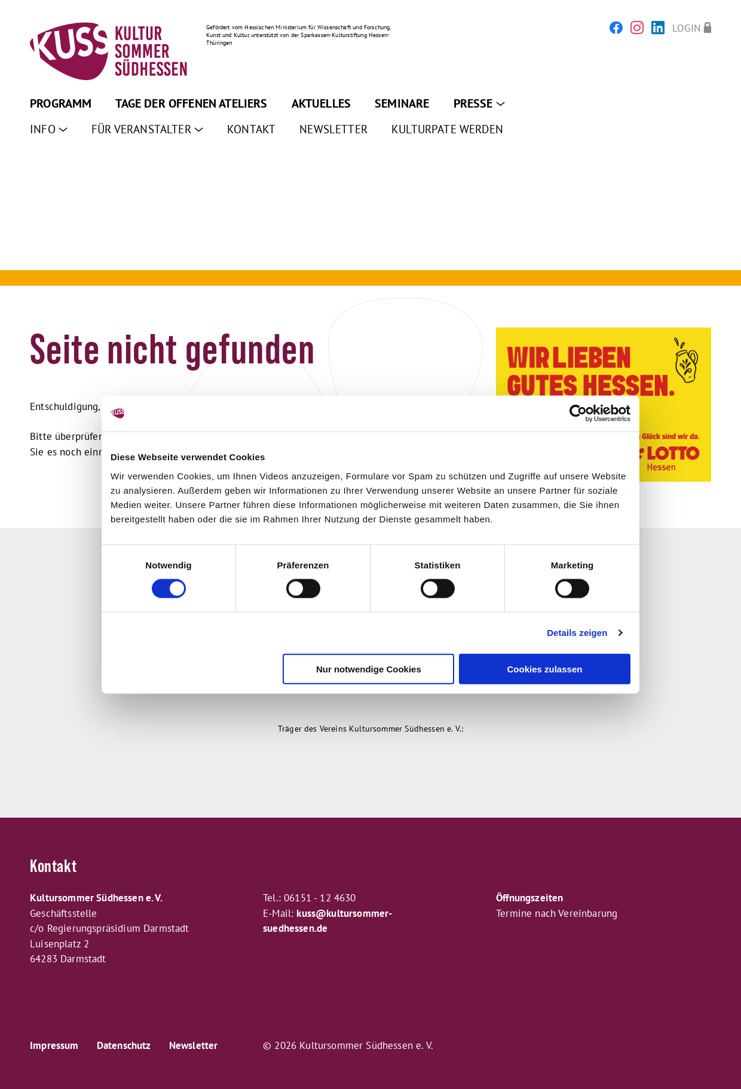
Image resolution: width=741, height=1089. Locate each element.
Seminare (402, 103)
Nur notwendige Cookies (368, 668)
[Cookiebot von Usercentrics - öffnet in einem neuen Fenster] (578, 414)
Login (686, 28)
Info (49, 129)
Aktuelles (321, 103)
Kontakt (251, 129)
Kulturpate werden (447, 129)
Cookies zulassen (545, 668)
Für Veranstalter (147, 129)
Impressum (54, 1045)
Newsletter (333, 129)
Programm (60, 103)
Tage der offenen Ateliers (191, 103)
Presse (479, 103)
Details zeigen (577, 633)
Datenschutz (124, 1045)
